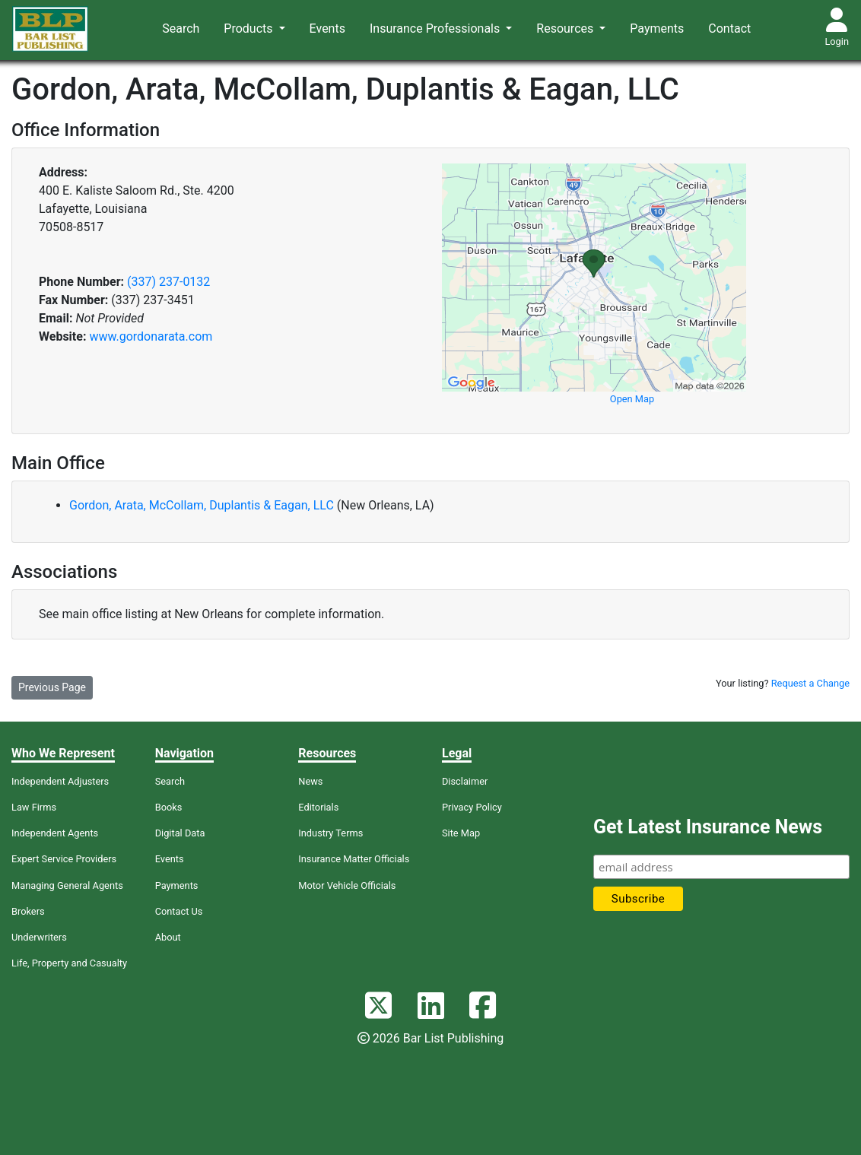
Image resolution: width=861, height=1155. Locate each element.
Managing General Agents (67, 885)
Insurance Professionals (436, 28)
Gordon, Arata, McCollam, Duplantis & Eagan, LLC (203, 505)
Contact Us (179, 911)
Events (327, 28)
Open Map (632, 399)
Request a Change (810, 683)
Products (249, 28)
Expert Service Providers (63, 859)
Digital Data (180, 833)
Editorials (318, 807)
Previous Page (52, 687)
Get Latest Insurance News (707, 827)
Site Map (461, 833)
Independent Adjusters (60, 781)
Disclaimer (465, 781)
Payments (657, 28)
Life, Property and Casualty (69, 963)
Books (169, 807)
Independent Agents (54, 833)
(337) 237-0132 (168, 281)
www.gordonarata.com (150, 336)
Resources (566, 28)
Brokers (28, 911)
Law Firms (33, 807)
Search (180, 28)
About (168, 937)
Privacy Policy (472, 807)
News (310, 781)
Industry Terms (330, 833)
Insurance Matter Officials (353, 859)
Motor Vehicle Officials (347, 885)
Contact (729, 28)
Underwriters (39, 937)
